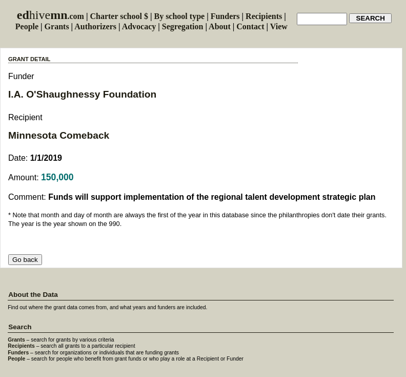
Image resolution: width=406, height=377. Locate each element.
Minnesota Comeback (58, 135)
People (26, 26)
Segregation (183, 26)
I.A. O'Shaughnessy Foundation (82, 94)
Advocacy (139, 26)
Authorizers (95, 26)
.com (50, 16)
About (220, 26)
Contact (250, 26)
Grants (57, 26)
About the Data (33, 294)
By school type (179, 16)
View (279, 26)
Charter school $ (119, 16)
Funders (225, 16)
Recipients (264, 16)
